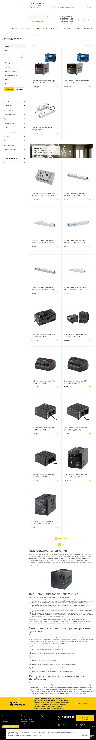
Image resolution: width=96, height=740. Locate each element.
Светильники (14, 105)
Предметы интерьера (14, 141)
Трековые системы (14, 114)
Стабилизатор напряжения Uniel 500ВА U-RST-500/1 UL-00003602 (43, 195)
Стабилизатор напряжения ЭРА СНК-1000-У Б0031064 (75, 335)
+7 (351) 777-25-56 (66, 19)
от (3, 58)
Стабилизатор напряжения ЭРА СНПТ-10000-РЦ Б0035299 (75, 476)
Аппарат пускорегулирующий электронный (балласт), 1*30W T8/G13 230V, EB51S (75, 195)
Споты (14, 127)
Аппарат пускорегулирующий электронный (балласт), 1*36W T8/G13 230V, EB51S (75, 241)
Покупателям (26, 716)
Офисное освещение (14, 158)
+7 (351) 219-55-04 (66, 17)
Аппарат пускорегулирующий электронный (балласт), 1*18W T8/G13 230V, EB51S (43, 288)
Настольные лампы (14, 123)
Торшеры (14, 119)
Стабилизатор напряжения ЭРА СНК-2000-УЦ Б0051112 (75, 429)
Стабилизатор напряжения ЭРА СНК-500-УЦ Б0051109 (43, 476)
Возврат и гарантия (27, 723)
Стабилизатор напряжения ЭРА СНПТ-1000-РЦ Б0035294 (43, 522)
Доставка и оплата (27, 719)
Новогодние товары (14, 149)
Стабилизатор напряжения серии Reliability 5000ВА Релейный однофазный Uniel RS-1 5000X (44, 82)
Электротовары (14, 145)
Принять (84, 735)
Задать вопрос (83, 703)
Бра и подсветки (14, 110)
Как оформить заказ (27, 721)
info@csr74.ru (39, 21)
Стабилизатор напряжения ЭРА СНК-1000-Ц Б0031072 (43, 382)
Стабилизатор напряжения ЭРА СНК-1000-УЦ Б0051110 (43, 429)
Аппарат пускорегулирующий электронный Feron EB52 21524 (75, 288)
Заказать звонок (67, 23)
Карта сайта (45, 716)
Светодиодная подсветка (14, 163)
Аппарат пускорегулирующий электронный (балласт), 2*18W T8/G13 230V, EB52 (43, 241)
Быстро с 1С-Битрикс (9, 726)
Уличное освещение (14, 132)
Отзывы (4, 719)
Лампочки (14, 136)
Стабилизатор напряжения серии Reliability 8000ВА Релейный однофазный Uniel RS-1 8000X (76, 82)
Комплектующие (14, 154)
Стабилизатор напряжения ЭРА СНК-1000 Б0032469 (43, 335)
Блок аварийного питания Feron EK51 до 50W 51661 (43, 128)
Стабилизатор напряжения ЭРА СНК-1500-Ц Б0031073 (75, 382)
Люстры (14, 101)
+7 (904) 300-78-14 (65, 21)
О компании (6, 716)
